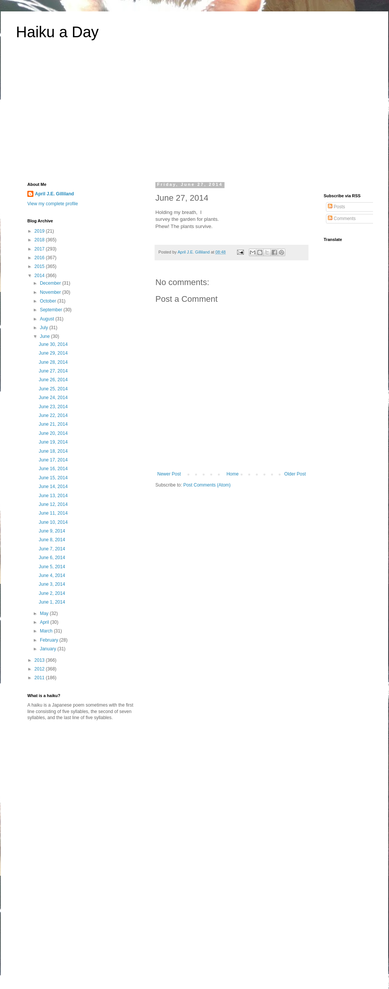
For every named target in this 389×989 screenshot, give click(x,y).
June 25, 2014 (53, 388)
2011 (40, 677)
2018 (40, 239)
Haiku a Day (57, 32)
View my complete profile (52, 203)
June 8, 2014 (52, 539)
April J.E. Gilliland (54, 194)
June (45, 336)
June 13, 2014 (53, 495)
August (47, 319)
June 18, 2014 (53, 451)
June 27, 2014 (53, 371)
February (49, 640)
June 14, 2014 (53, 486)
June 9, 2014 (52, 531)
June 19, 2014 (53, 442)
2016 (40, 257)
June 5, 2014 (52, 566)
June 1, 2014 (52, 602)
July (44, 327)
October (48, 301)
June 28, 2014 (53, 362)
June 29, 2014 (53, 353)
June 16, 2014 (53, 468)
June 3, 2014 (52, 584)
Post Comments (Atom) (207, 485)
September (51, 309)
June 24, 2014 (53, 397)
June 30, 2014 (53, 344)
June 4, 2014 (52, 575)
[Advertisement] (194, 115)
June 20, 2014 (53, 433)
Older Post (295, 474)
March (47, 631)
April (45, 622)
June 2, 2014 (52, 593)
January (48, 648)
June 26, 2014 (53, 379)
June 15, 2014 (53, 477)
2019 (40, 231)
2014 (40, 275)
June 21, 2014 (53, 424)
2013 (40, 660)
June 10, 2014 (53, 522)
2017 (40, 249)
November (51, 292)
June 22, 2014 (53, 415)
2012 (40, 669)
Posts (336, 206)
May (45, 613)
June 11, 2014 (53, 513)
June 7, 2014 (52, 549)
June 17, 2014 (53, 460)
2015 (40, 266)
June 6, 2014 (52, 557)
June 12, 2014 (53, 504)
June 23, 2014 (53, 406)
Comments (342, 218)
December (51, 283)
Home (232, 474)
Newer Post (169, 474)
